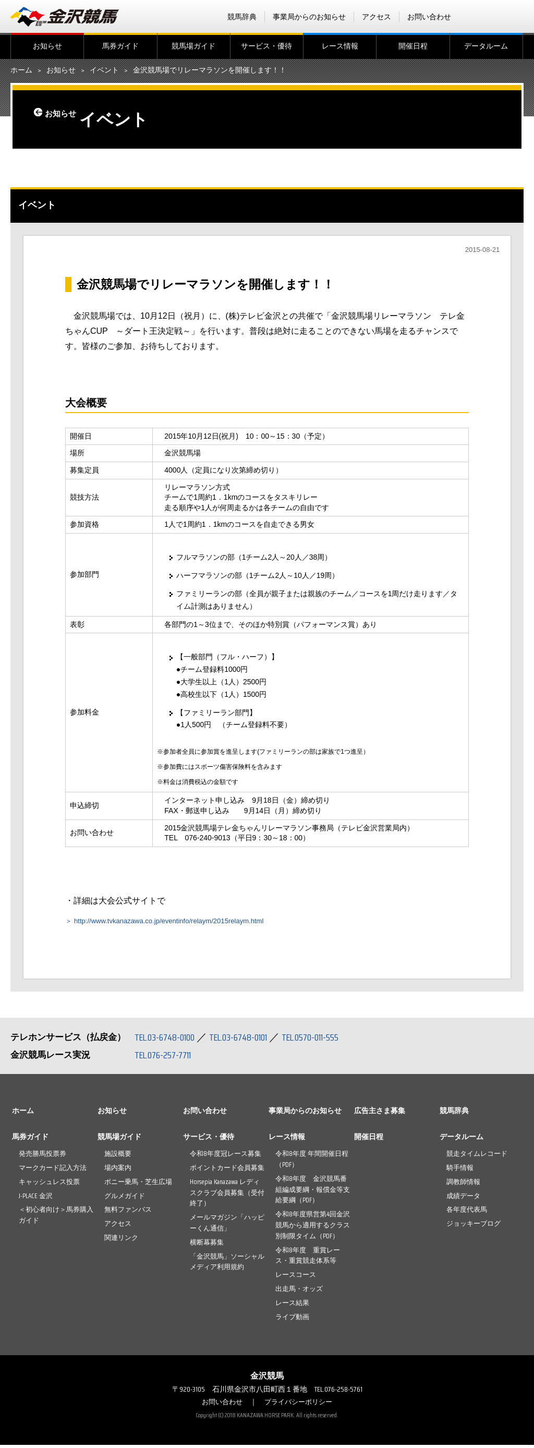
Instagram (517, 16)
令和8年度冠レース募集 (225, 1156)
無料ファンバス (128, 1212)
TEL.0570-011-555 (328, 1040)
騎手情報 (460, 1170)
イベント (104, 70)
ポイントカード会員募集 (227, 1170)
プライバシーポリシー (299, 1404)
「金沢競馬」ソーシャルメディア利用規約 (227, 1264)
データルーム (486, 46)
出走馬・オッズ (299, 1291)
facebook (476, 16)
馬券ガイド (120, 46)
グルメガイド (124, 1198)
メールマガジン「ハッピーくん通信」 (227, 1226)
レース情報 (340, 46)
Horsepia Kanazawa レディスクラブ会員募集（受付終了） (227, 1195)
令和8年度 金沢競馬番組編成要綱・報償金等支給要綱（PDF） (312, 1192)
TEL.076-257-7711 (167, 1057)
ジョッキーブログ (473, 1226)
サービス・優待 (266, 46)
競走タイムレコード (476, 1156)
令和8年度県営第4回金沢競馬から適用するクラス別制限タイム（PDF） (312, 1228)
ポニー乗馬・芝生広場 (138, 1184)
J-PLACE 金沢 (36, 1198)
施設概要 (117, 1156)
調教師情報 (463, 1184)
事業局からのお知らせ (309, 16)
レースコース (295, 1277)
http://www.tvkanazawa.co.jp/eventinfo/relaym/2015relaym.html (192, 923)
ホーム (21, 70)
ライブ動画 (292, 1319)
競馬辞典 (242, 16)
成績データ (463, 1198)
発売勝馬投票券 (42, 1156)
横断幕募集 (207, 1245)
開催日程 (413, 46)
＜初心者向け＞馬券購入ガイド (56, 1218)
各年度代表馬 (466, 1212)
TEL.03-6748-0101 (249, 1040)
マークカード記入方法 (53, 1170)
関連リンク (121, 1240)
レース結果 (292, 1305)
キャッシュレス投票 (49, 1184)
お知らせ (47, 46)
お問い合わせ (429, 16)
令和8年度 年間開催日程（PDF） (311, 1162)
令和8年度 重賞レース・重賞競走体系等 (307, 1258)
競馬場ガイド (193, 46)
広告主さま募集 (379, 1113)
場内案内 (117, 1170)
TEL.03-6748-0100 (168, 1040)
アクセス (376, 16)
